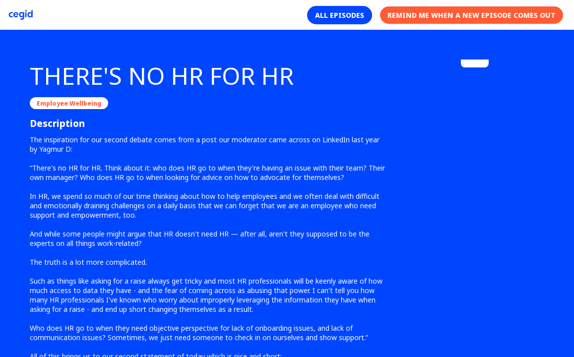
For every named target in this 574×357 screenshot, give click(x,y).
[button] (339, 15)
